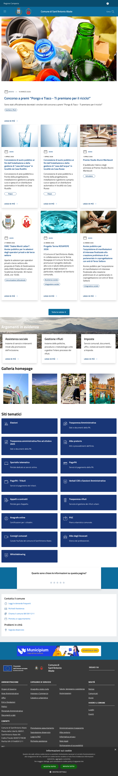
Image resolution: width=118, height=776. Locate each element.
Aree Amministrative (10, 693)
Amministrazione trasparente (71, 728)
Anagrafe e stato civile (39, 689)
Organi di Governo (8, 689)
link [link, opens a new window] (82, 761)
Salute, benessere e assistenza (72, 688)
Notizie (91, 689)
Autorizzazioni (65, 693)
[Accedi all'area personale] (107, 3)
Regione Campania (11, 3)
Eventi (91, 714)
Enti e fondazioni (8, 702)
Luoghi (91, 709)
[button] (59, 772)
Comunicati (93, 693)
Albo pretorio (64, 732)
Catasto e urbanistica (39, 697)
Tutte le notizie (59, 312)
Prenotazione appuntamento (42, 728)
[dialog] (59, 761)
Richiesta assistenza (38, 741)
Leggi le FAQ (35, 736)
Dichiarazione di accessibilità (71, 745)
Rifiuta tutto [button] (68, 766)
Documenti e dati (8, 715)
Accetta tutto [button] (50, 766)
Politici (4, 706)
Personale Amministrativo (12, 710)
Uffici (3, 697)
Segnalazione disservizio (40, 732)
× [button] (115, 750)
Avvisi (11, 91)
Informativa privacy (67, 736)
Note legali (63, 741)
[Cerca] (112, 11)
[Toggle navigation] (4, 11)
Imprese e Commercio (39, 693)
